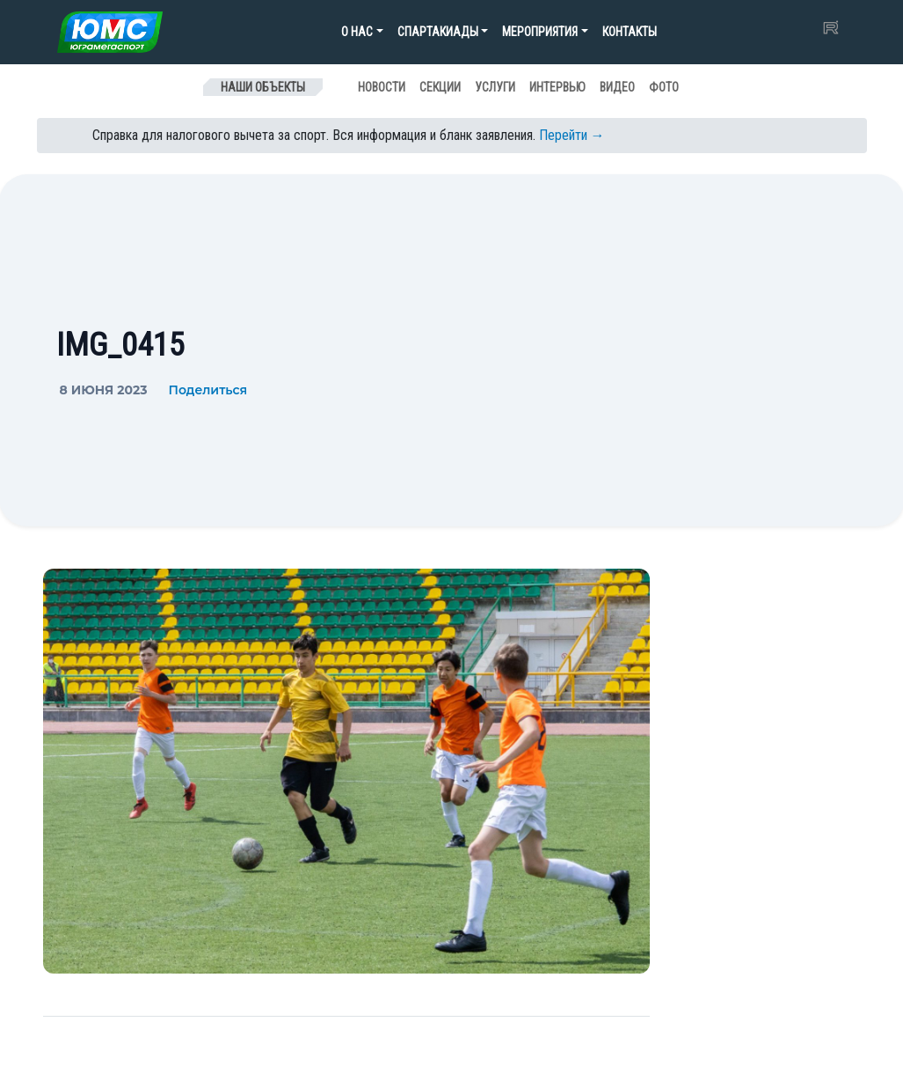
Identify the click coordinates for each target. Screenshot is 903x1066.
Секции (440, 87)
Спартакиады (437, 32)
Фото (664, 87)
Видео (617, 87)
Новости (381, 87)
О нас (357, 32)
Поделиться (207, 390)
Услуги (495, 87)
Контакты (629, 32)
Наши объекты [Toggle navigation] (263, 87)
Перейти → (572, 135)
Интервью (557, 87)
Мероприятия (540, 32)
